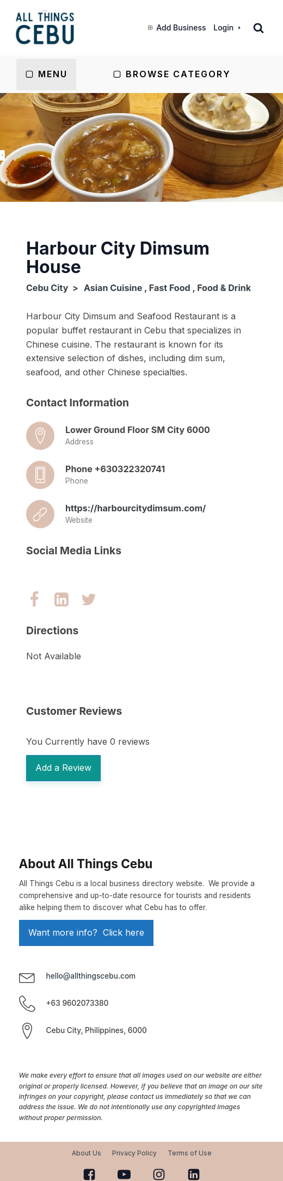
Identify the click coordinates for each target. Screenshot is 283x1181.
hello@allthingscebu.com (91, 976)
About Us (86, 1153)
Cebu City (47, 287)
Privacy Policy (134, 1153)
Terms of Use (190, 1153)
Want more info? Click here (86, 932)
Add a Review (63, 767)
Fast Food (169, 287)
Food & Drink (224, 287)
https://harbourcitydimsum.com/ (135, 508)
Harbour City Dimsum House (118, 257)
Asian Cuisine (113, 287)
